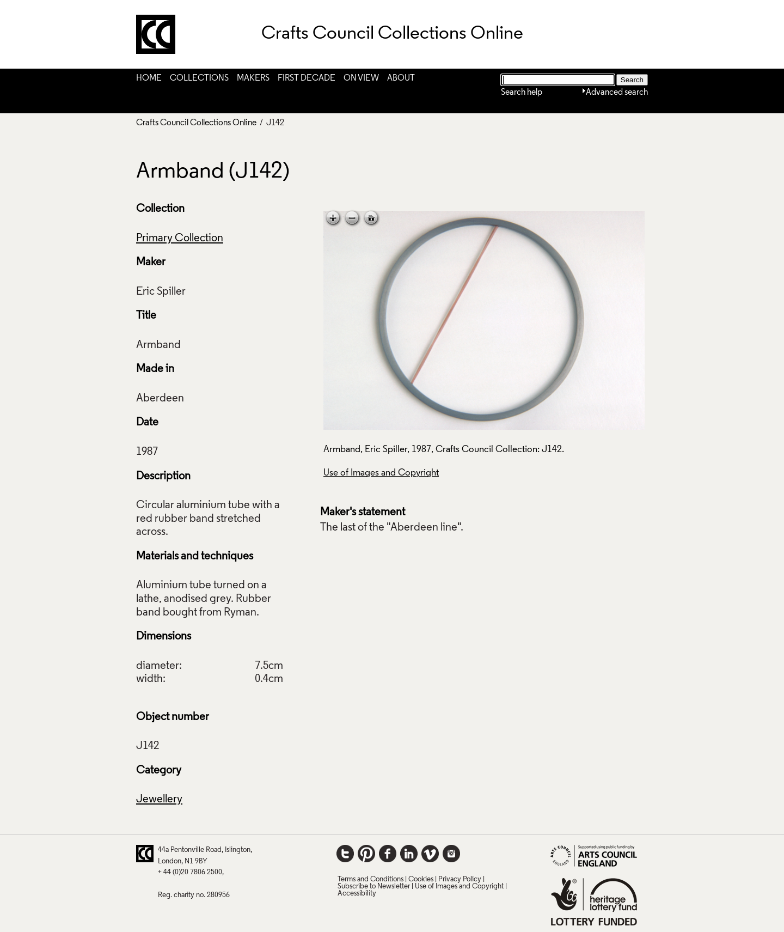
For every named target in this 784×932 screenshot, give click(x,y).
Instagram (451, 853)
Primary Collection (179, 238)
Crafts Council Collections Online (196, 123)
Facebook (387, 853)
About (401, 78)
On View (361, 78)
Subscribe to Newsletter (374, 886)
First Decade (306, 78)
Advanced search (617, 92)
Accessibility (357, 893)
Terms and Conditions (370, 879)
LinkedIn (409, 853)
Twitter (345, 853)
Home (149, 78)
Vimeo (430, 853)
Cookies (420, 879)
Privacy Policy (459, 879)
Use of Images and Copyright (381, 473)
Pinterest (366, 853)
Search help (521, 92)
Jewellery (159, 799)
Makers (253, 78)
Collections (199, 78)
